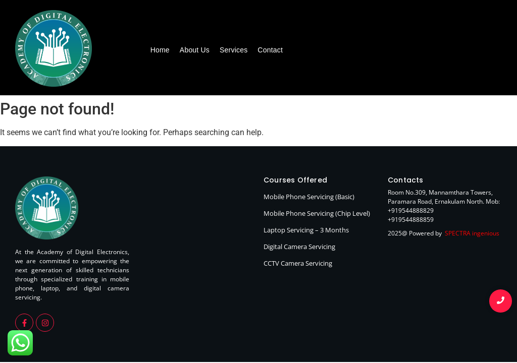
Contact (270, 50)
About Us (195, 50)
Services (233, 50)
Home (160, 50)
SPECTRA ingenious (472, 233)
